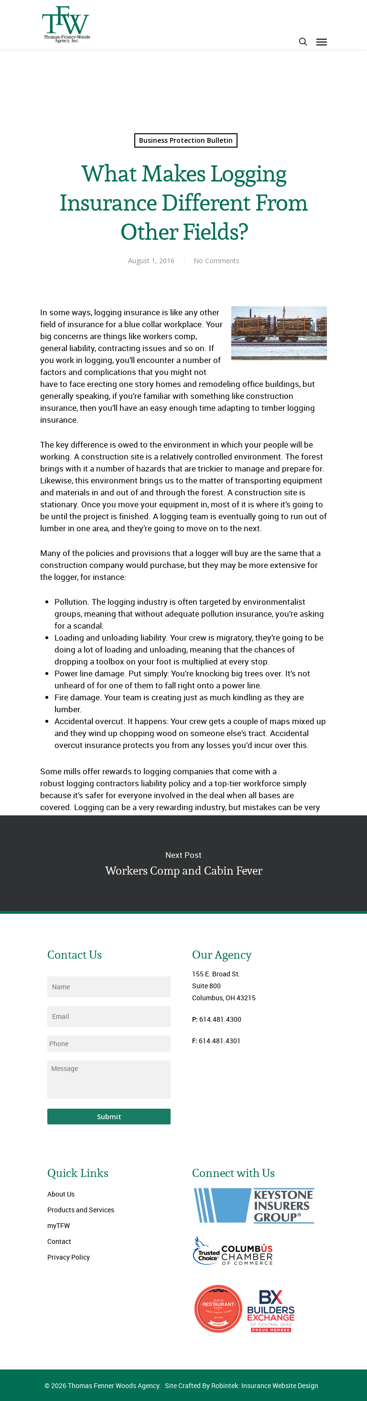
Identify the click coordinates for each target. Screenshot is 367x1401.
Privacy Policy (68, 1257)
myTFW (58, 1225)
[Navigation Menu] (321, 41)
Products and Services (80, 1209)
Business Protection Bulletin (186, 140)
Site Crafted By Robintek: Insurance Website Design (241, 1385)
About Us (61, 1193)
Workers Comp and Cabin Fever (183, 863)
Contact (59, 1241)
